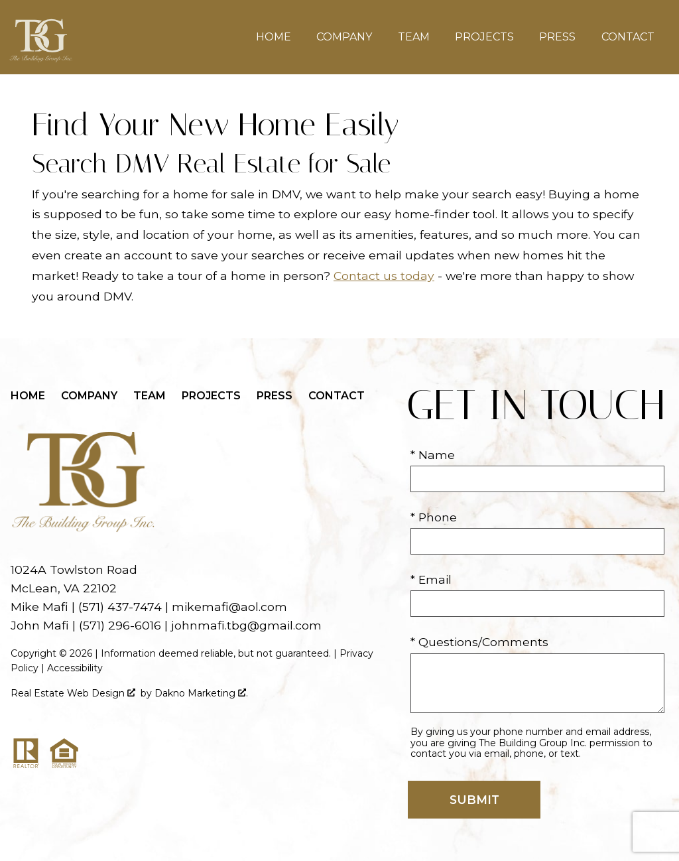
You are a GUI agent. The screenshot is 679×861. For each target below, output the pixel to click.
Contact (627, 37)
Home (273, 37)
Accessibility (75, 668)
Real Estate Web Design (73, 693)
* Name (432, 455)
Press (557, 37)
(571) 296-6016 (120, 625)
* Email (431, 579)
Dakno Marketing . (201, 693)
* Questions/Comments (479, 642)
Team (414, 37)
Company (344, 37)
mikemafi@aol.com (229, 607)
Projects (484, 37)
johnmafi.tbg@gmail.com (246, 625)
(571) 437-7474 (120, 607)
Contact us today (384, 276)
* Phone (433, 517)
